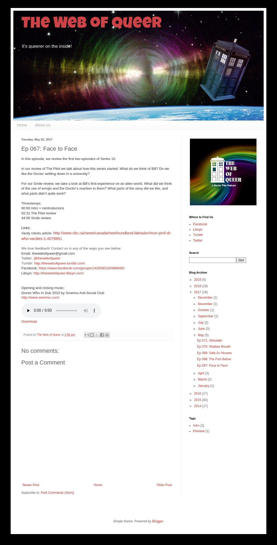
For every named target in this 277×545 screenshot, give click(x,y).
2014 (198, 406)
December (206, 297)
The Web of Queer (91, 25)
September (206, 316)
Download (29, 321)
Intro (196, 425)
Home (22, 125)
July (201, 322)
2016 (198, 393)
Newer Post (31, 485)
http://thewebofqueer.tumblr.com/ (59, 263)
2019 (198, 280)
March (203, 379)
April (201, 373)
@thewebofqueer (47, 258)
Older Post (164, 485)
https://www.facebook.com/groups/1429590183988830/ (81, 268)
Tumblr (198, 235)
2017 (198, 292)
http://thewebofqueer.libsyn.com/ (58, 273)
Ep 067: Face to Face (212, 365)
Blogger (157, 521)
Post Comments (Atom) (57, 493)
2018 (198, 286)
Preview (199, 431)
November (206, 304)
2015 (198, 400)
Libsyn (197, 229)
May (201, 335)
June (202, 329)
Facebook (200, 224)
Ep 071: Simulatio (209, 340)
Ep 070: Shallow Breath (213, 346)
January (204, 386)
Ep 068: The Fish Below (214, 359)
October (204, 310)
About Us (42, 125)
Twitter (197, 240)
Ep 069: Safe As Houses (214, 353)
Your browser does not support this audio (61, 310)
